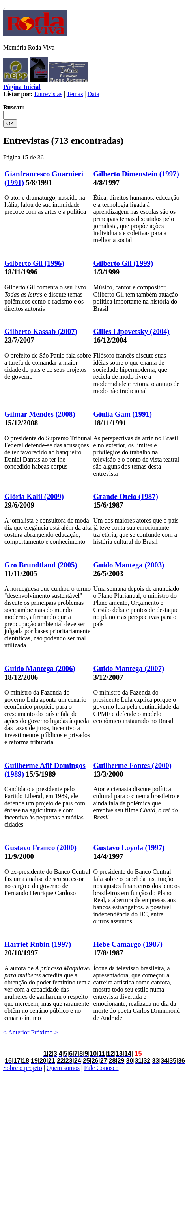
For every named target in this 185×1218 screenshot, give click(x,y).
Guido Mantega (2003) (128, 565)
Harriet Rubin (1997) (37, 944)
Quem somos (63, 1067)
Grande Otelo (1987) (125, 496)
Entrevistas (48, 94)
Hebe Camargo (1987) (128, 944)
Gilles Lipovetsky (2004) (131, 331)
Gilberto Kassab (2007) (40, 331)
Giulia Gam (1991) (122, 414)
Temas (75, 94)
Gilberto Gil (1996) (34, 263)
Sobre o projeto (22, 1067)
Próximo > (44, 1032)
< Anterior (16, 1032)
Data (93, 94)
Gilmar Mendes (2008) (39, 414)
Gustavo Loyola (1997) (129, 848)
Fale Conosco (101, 1067)
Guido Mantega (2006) (39, 668)
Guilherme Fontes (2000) (132, 765)
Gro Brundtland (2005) (40, 565)
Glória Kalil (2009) (34, 496)
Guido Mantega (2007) (128, 668)
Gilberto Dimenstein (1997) (136, 174)
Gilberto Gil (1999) (123, 263)
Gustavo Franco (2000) (40, 848)
